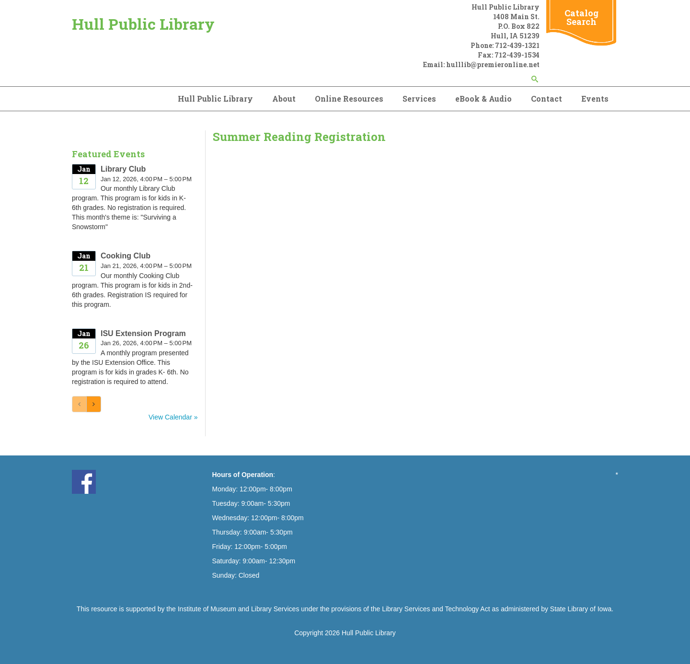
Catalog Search (581, 17)
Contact (546, 98)
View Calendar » (173, 417)
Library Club (123, 169)
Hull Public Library (143, 23)
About (284, 98)
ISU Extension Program (143, 333)
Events (595, 98)
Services (419, 98)
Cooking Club (125, 256)
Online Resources (349, 98)
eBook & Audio (483, 98)
